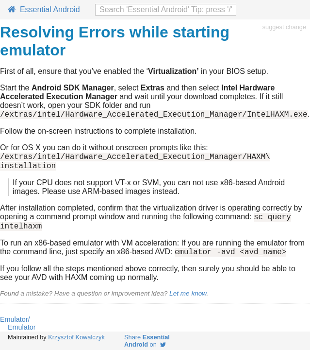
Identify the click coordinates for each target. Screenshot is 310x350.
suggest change (284, 27)
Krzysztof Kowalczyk (76, 337)
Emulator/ (15, 328)
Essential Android (44, 9)
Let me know (187, 302)
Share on (147, 340)
